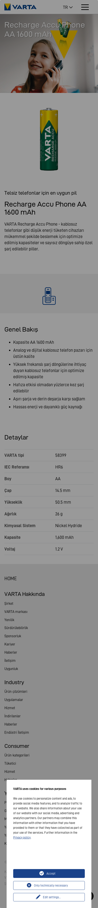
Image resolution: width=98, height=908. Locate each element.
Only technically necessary (51, 885)
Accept (50, 873)
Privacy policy (22, 837)
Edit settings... (52, 897)
